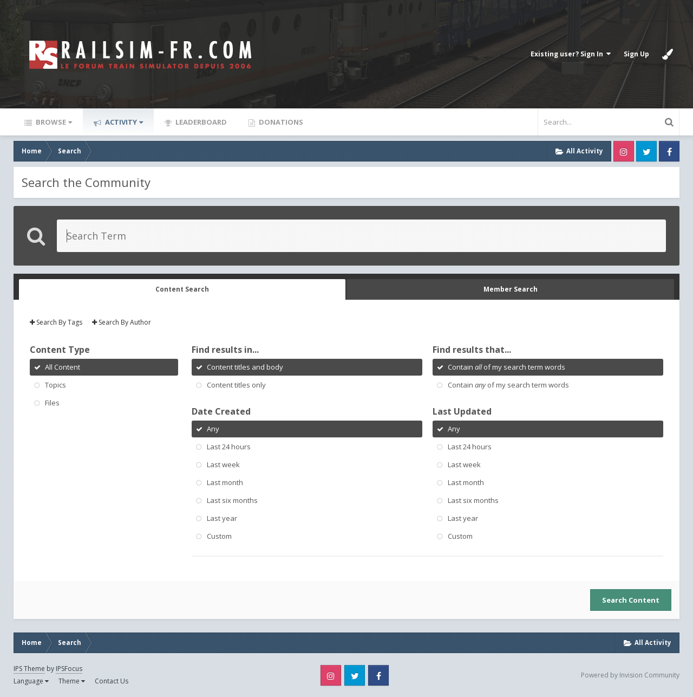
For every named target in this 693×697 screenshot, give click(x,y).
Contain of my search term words (506, 367)
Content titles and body (245, 367)
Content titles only (236, 385)
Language (31, 681)
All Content (62, 367)
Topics (55, 385)
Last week (223, 464)
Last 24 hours (229, 446)
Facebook (669, 151)
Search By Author (121, 322)
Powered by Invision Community (630, 675)
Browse (53, 122)
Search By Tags (56, 322)
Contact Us (111, 681)
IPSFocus (69, 668)
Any (213, 429)
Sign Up (636, 54)
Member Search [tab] (510, 289)
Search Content (630, 600)
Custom (219, 536)
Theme (71, 681)
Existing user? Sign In (571, 54)
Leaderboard (200, 122)
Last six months (232, 500)
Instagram (623, 151)
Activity (123, 122)
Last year (222, 518)
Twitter (646, 151)
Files (52, 403)
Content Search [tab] (182, 289)
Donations (280, 122)
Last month (225, 482)
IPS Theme (29, 668)
